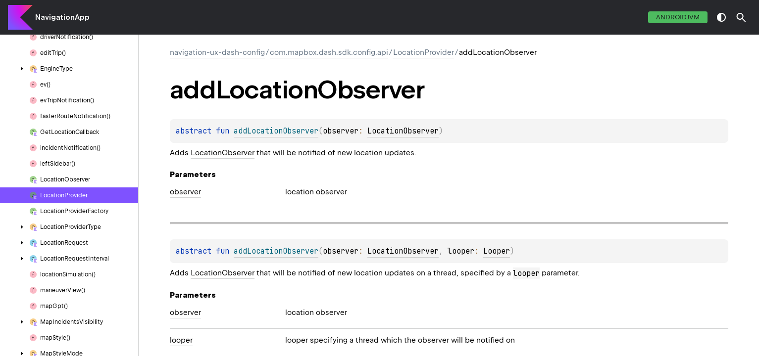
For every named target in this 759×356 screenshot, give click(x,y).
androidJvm (678, 17)
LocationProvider (423, 52)
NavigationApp (62, 17)
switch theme (721, 17)
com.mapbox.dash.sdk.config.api (329, 52)
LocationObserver (403, 131)
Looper (496, 251)
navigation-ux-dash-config (217, 52)
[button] (741, 17)
